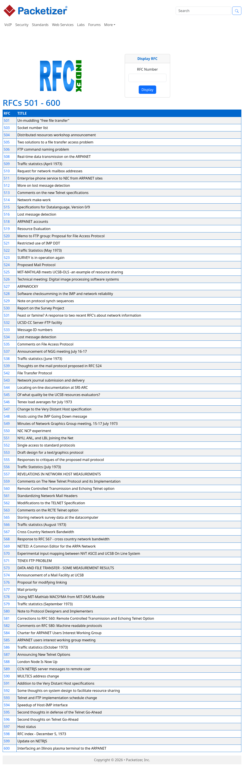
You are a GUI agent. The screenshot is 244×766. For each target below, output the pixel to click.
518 (7, 221)
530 (7, 308)
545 (7, 394)
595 (7, 712)
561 (7, 495)
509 (7, 163)
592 (7, 690)
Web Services (63, 24)
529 (7, 300)
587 (7, 654)
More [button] (108, 24)
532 (7, 322)
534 (7, 337)
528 (7, 293)
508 (7, 156)
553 (7, 452)
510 (7, 171)
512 (7, 185)
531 (7, 315)
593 (7, 697)
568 (7, 539)
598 (7, 733)
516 (7, 214)
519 (7, 228)
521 (7, 243)
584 (7, 632)
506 (7, 149)
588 (7, 661)
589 (7, 669)
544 (7, 387)
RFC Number (147, 69)
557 (7, 474)
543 (7, 380)
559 (7, 481)
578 (7, 596)
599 (7, 741)
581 (7, 618)
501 (7, 120)
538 (7, 358)
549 (7, 423)
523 (7, 257)
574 (7, 575)
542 (7, 373)
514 (7, 199)
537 (7, 351)
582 (7, 625)
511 (7, 178)
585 (7, 640)
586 (7, 647)
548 (7, 416)
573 (7, 567)
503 (7, 127)
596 (7, 719)
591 (7, 683)
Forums (94, 24)
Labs (81, 24)
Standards (40, 24)
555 (7, 459)
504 (7, 135)
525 (7, 272)
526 (7, 279)
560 (7, 488)
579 (7, 604)
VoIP (8, 24)
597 (7, 726)
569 (7, 546)
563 (7, 510)
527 (7, 286)
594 (7, 705)
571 (7, 560)
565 (7, 517)
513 (7, 192)
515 (7, 207)
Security (21, 24)
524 (7, 264)
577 (7, 589)
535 (7, 344)
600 (7, 748)
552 (7, 445)
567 (7, 531)
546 (7, 402)
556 (7, 466)
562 (7, 503)
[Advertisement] (122, 42)
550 (7, 430)
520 (7, 236)
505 (7, 142)
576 (7, 582)
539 (7, 365)
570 (7, 553)
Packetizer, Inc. (138, 759)
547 (7, 409)
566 (7, 524)
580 (7, 611)
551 (7, 438)
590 (7, 676)
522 (7, 250)
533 (7, 329)
